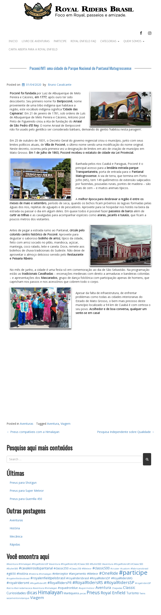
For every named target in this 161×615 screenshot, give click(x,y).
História (15, 528)
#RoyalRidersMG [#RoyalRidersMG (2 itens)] (121, 578)
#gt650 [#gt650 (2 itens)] (11, 574)
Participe (60, 41)
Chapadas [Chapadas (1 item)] (117, 588)
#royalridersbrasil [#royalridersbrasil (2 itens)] (77, 578)
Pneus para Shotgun (23, 483)
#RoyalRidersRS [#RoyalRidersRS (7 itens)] (87, 582)
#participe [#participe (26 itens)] (133, 572)
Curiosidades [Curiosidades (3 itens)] (16, 593)
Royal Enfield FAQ (83, 41)
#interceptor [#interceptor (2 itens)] (60, 574)
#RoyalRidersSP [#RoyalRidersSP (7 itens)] (119, 582)
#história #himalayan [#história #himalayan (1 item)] (40, 573)
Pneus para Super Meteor (27, 491)
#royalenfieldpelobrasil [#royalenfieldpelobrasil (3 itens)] (47, 578)
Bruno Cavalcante (59, 85)
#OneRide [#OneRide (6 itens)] (108, 573)
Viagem (65, 424)
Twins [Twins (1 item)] (142, 593)
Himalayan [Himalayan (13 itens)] (50, 592)
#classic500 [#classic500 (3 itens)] (101, 568)
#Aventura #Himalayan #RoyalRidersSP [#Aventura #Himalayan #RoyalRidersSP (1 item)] (27, 564)
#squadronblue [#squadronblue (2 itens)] (68, 588)
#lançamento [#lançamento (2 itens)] (77, 574)
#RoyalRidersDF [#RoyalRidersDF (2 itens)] (100, 578)
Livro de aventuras (36, 41)
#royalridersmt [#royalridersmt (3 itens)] (18, 582)
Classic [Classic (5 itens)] (129, 587)
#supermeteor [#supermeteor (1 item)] (87, 588)
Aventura (53, 424)
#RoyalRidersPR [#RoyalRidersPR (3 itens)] (59, 582)
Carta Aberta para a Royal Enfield (33, 49)
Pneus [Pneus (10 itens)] (93, 592)
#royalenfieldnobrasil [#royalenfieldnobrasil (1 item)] (18, 578)
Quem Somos (133, 41)
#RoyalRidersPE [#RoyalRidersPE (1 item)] (38, 583)
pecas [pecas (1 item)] (83, 593)
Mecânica (16, 536)
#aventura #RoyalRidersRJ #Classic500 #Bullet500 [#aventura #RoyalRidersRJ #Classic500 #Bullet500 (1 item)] (75, 564)
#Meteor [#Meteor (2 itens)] (92, 574)
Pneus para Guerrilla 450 (26, 499)
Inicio (13, 41)
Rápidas (15, 544)
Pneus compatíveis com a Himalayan (33, 432)
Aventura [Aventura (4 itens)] (103, 587)
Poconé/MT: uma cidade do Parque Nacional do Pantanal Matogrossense (80, 68)
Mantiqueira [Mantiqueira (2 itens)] (71, 593)
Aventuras (26, 424)
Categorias (109, 41)
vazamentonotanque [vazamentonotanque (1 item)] (18, 598)
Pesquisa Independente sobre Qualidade (125, 432)
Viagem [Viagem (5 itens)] (37, 597)
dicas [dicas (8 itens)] (32, 592)
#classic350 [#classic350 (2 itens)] (61, 568)
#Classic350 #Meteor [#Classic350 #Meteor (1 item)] (80, 568)
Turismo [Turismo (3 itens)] (132, 593)
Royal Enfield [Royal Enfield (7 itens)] (113, 592)
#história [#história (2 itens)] (22, 574)
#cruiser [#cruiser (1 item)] (115, 568)
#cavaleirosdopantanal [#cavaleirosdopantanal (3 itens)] (36, 568)
